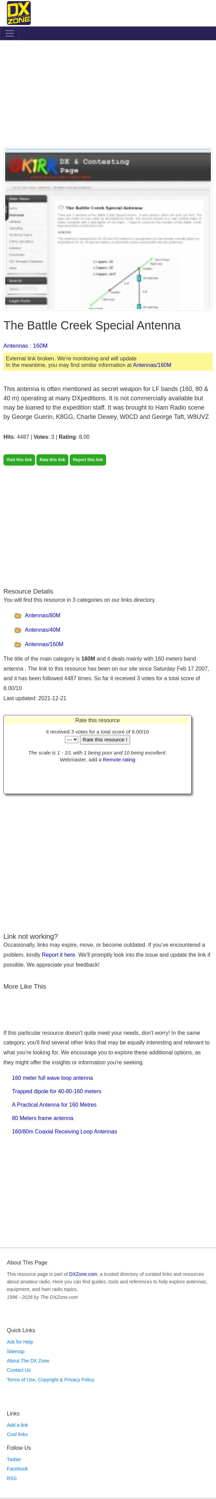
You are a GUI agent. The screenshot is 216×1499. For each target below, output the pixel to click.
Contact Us (19, 1370)
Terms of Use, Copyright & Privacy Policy (50, 1379)
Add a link (17, 1425)
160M (40, 346)
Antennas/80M (42, 615)
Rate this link (52, 459)
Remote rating (119, 759)
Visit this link (19, 459)
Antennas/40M (42, 630)
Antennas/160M (152, 365)
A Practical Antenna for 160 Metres (54, 1105)
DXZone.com (83, 1274)
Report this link (88, 459)
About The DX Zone (28, 1361)
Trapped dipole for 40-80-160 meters (56, 1091)
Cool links (17, 1434)
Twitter (14, 1459)
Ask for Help (20, 1342)
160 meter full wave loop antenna (52, 1078)
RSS (12, 1478)
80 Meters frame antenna (42, 1118)
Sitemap (15, 1351)
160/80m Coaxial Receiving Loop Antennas (64, 1131)
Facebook (17, 1468)
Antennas (15, 346)
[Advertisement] (108, 95)
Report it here (58, 955)
